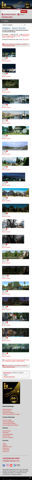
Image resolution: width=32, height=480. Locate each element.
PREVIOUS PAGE (9, 361)
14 (11, 35)
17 (16, 35)
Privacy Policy (6, 436)
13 (9, 35)
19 (19, 35)
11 (6, 35)
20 (23, 39)
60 (28, 39)
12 (8, 35)
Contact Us (6, 451)
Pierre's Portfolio (7, 420)
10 (4, 35)
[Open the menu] (16, 21)
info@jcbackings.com (11, 461)
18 (18, 35)
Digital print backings (8, 412)
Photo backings (7, 411)
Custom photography (8, 421)
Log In (4, 443)
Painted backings (7, 409)
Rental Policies (7, 431)
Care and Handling (8, 434)
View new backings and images (11, 414)
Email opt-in (6, 448)
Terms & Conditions (8, 437)
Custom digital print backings (10, 425)
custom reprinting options (9, 45)
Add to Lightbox (6, 61)
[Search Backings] (11, 11)
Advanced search (7, 446)
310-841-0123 (7, 17)
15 (13, 35)
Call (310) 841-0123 (11, 458)
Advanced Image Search (9, 376)
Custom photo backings (9, 423)
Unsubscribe (6, 450)
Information (6, 432)
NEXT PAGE (11, 37)
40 (25, 39)
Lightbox (22, 14)
